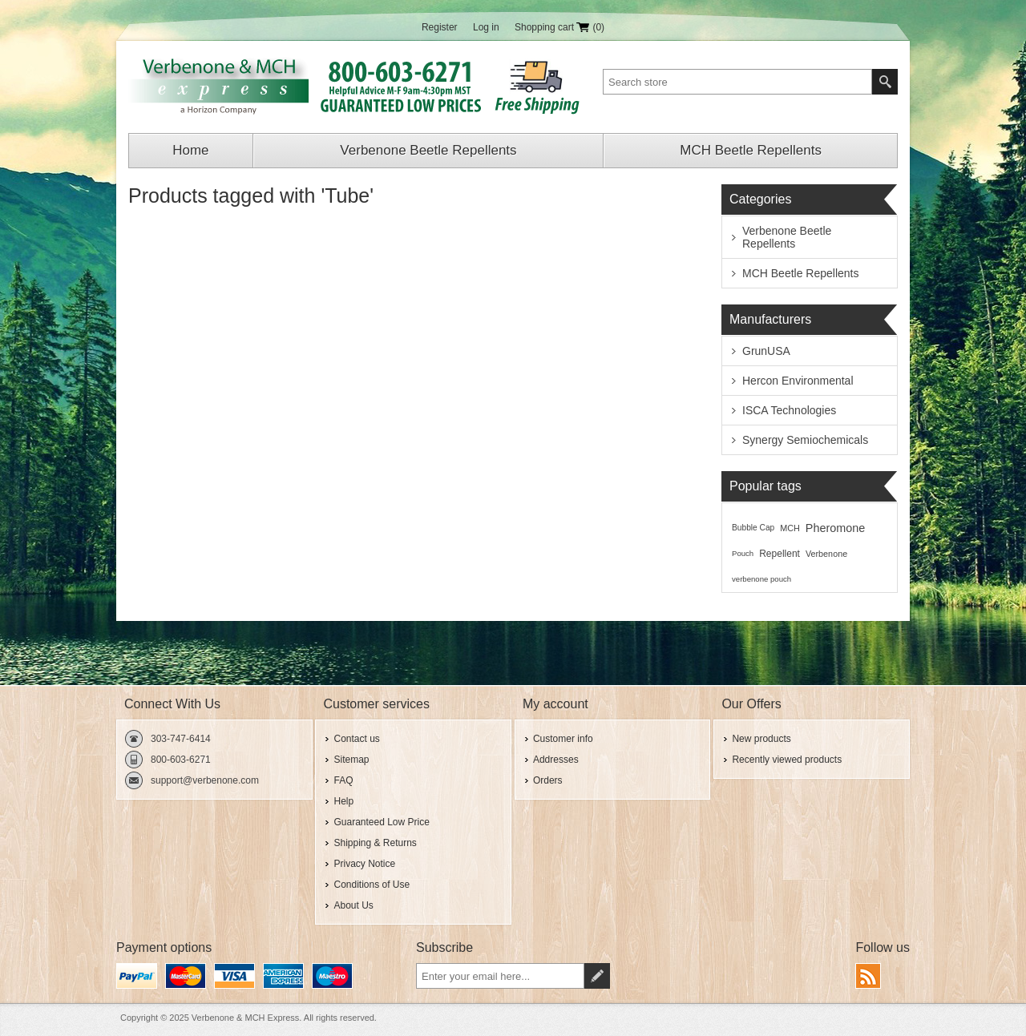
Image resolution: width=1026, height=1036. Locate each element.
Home (190, 150)
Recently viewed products (787, 759)
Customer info (563, 738)
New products (761, 738)
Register (440, 27)
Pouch (742, 553)
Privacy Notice (364, 863)
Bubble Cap (753, 527)
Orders (548, 780)
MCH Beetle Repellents (751, 150)
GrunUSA (766, 351)
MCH (790, 528)
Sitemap (351, 759)
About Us (353, 905)
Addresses (556, 759)
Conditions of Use (371, 884)
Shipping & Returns (374, 843)
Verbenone (826, 553)
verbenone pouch (761, 578)
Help (343, 801)
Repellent (779, 553)
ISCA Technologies (789, 410)
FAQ (343, 780)
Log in (486, 27)
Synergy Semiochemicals (805, 439)
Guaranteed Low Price (381, 822)
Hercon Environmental (798, 380)
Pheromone (835, 528)
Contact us (356, 738)
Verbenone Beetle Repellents (428, 150)
